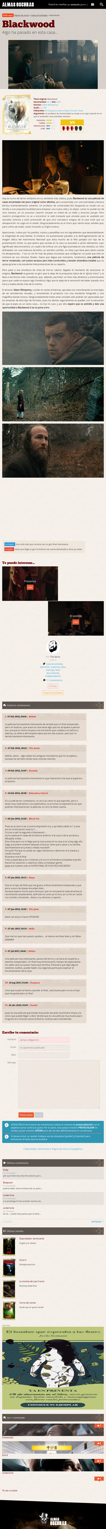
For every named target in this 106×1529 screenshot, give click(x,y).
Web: (13, 1019)
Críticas (53, 651)
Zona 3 (22, 1224)
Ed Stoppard (50, 110)
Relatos (60, 1500)
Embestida (7, 1402)
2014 (58, 102)
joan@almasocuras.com (57, 1504)
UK (48, 102)
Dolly (5, 1134)
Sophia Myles (63, 110)
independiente (53, 641)
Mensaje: (11, 1027)
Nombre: (11, 1004)
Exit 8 (5, 1420)
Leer (27, 587)
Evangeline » (76, 1113)
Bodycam (8, 1147)
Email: (13, 1012)
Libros (66, 1500)
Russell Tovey (77, 110)
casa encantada (54, 628)
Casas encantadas (39, 15)
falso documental (53, 636)
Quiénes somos (45, 1498)
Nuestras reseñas (68, 4)
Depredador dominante (31, 1203)
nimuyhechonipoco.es (59, 1506)
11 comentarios (55, 645)
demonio (44, 631)
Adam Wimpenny (50, 104)
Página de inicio (21, 15)
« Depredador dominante (36, 1113)
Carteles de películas (48, 1500)
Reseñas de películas (61, 1498)
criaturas (55, 631)
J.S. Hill (43, 107)
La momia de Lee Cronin (31, 1246)
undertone (8, 1160)
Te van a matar (10, 1455)
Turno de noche (27, 1267)
